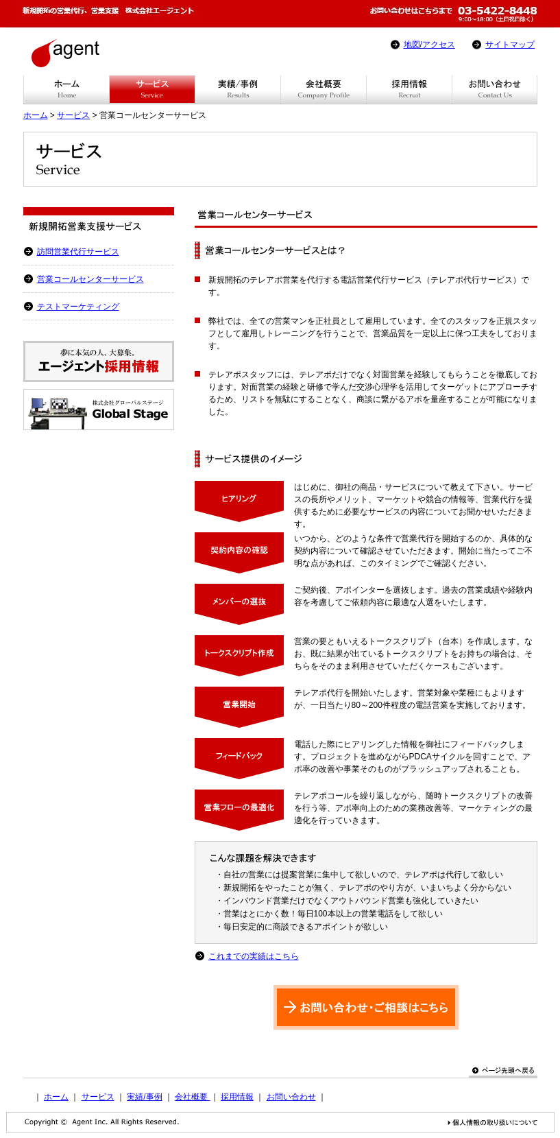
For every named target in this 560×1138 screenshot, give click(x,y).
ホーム (35, 115)
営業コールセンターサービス (90, 279)
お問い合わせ (291, 1097)
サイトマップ (510, 44)
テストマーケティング (78, 306)
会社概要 (192, 1097)
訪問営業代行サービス (78, 252)
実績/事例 (144, 1097)
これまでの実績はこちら (253, 956)
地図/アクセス (429, 44)
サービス (73, 115)
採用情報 (237, 1097)
